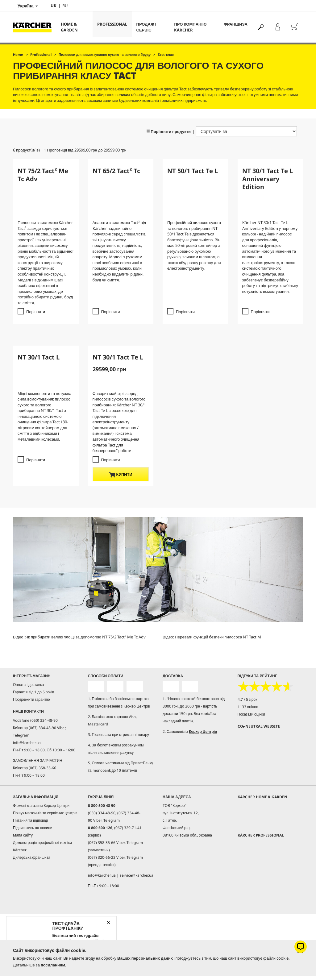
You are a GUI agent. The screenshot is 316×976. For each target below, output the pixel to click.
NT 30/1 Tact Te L (118, 357)
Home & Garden (69, 27)
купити (120, 474)
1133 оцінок (248, 706)
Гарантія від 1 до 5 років (33, 692)
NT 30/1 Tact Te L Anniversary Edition (267, 179)
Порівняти (35, 311)
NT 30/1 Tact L (39, 357)
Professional (112, 24)
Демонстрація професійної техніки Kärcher (42, 846)
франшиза (235, 24)
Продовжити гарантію (31, 699)
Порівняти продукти (168, 131)
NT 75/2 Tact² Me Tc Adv (43, 175)
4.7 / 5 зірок (247, 699)
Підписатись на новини (32, 827)
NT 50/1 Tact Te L (192, 171)
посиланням (53, 965)
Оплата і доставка (28, 684)
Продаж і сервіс (146, 27)
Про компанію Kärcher (190, 27)
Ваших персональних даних (145, 958)
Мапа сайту (23, 834)
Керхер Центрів (203, 731)
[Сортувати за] (246, 131)
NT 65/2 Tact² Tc (116, 171)
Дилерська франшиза (31, 857)
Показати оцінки (251, 714)
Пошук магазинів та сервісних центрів (45, 812)
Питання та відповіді (30, 820)
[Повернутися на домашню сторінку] (34, 27)
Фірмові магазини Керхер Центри (41, 805)
